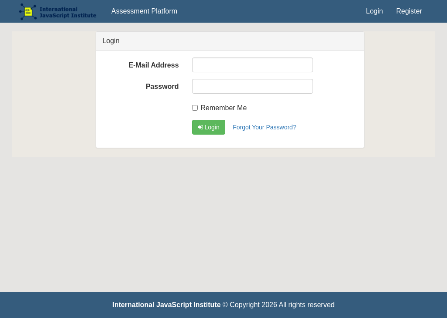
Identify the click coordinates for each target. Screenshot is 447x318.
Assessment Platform (144, 11)
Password (162, 86)
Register (409, 11)
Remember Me (219, 108)
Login (374, 11)
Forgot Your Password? (264, 127)
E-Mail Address (154, 65)
